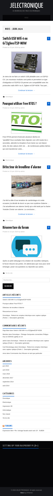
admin (23, 47)
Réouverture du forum (16, 228)
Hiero (22, 493)
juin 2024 (6, 366)
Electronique (10, 160)
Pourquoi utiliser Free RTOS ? (20, 104)
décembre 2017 (8, 378)
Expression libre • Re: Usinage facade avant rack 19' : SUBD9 (23, 430)
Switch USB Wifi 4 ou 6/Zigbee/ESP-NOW (17, 300)
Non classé (6, 414)
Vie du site (9, 273)
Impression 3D (7, 406)
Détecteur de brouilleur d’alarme (22, 167)
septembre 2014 (8, 382)
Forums (8, 426)
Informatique (7, 410)
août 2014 (6, 386)
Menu (26, 18)
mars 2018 (6, 374)
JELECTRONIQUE (26, 6)
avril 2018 (6, 370)
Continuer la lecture (26, 90)
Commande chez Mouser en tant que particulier (26, 353)
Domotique (9, 97)
